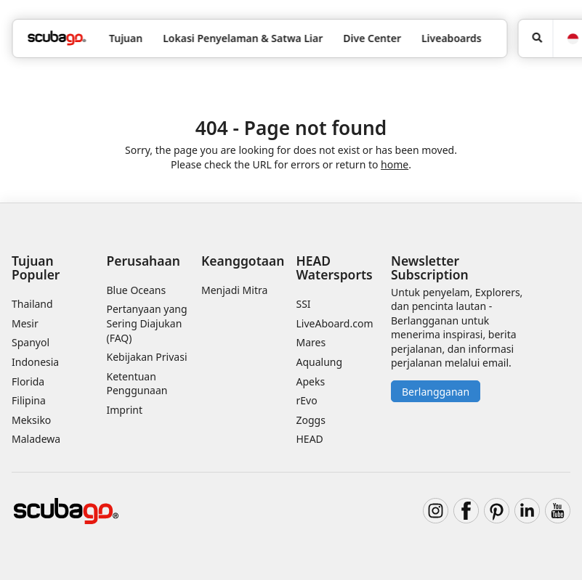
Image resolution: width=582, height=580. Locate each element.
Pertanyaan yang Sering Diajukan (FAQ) (147, 323)
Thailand (32, 304)
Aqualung (319, 362)
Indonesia (35, 362)
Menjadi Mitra (234, 290)
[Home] (57, 38)
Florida (28, 381)
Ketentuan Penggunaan (137, 383)
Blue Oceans (136, 290)
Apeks (311, 381)
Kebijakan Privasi (147, 357)
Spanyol (30, 342)
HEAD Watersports (334, 267)
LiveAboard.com (334, 323)
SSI (303, 304)
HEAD (309, 439)
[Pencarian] (536, 38)
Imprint (125, 410)
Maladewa (36, 439)
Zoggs (311, 420)
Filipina (29, 400)
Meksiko (31, 420)
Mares (311, 342)
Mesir (25, 323)
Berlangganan (435, 392)
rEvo (307, 400)
